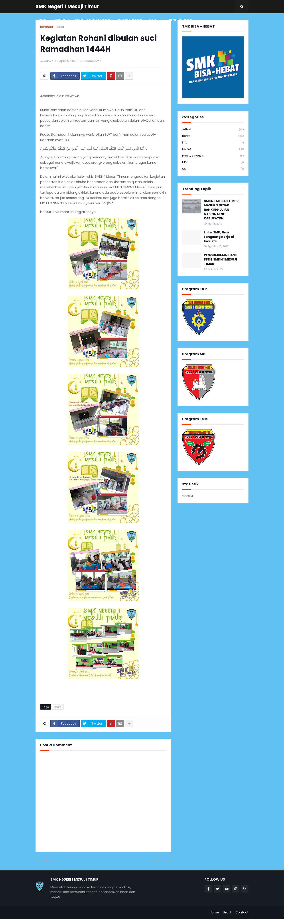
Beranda (46, 27)
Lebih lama (161, 861)
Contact (241, 912)
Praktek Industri (213, 155)
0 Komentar (92, 61)
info (213, 142)
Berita (59, 27)
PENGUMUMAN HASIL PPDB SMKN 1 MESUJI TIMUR (220, 259)
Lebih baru (45, 861)
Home (214, 912)
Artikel (213, 129)
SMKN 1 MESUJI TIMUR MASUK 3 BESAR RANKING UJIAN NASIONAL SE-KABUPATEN (221, 210)
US (213, 169)
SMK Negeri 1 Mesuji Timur (67, 6)
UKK (213, 162)
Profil (227, 912)
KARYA (213, 149)
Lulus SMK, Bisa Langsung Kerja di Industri (219, 236)
